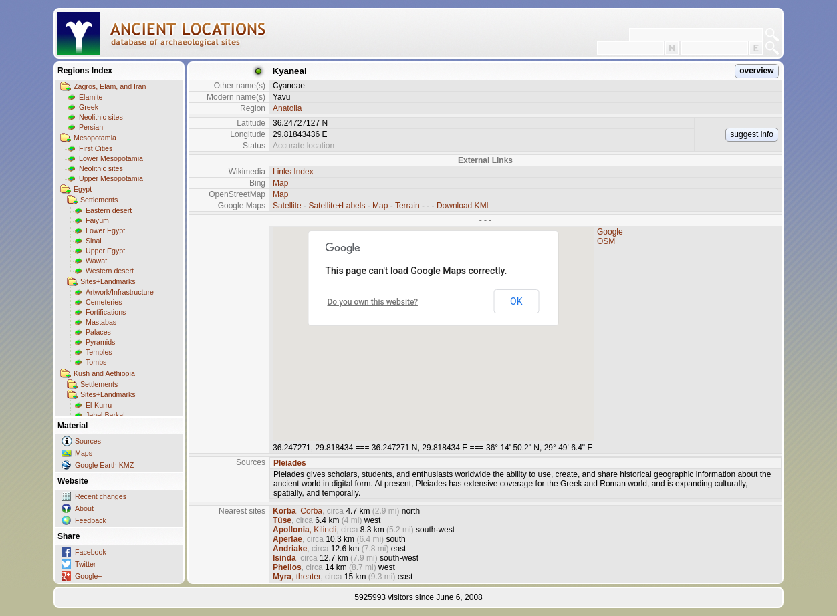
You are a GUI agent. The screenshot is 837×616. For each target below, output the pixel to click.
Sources (88, 441)
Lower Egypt (105, 230)
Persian (91, 127)
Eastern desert (109, 210)
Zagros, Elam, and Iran (110, 86)
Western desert (110, 271)
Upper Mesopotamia (111, 178)
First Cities (95, 148)
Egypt (83, 189)
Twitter (85, 564)
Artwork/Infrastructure (120, 292)
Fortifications (106, 312)
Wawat (96, 261)
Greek (88, 107)
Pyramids (100, 342)
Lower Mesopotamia (111, 158)
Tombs (96, 362)
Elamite (91, 97)
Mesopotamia (95, 138)
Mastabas (101, 322)
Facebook (90, 552)
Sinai (94, 241)
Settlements (99, 200)
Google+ (88, 576)
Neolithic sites (101, 117)
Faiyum (97, 220)
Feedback (90, 520)
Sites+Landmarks (108, 281)
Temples (99, 352)
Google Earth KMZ (104, 465)
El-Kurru (99, 405)
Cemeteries (104, 302)
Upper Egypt (105, 251)
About (84, 508)
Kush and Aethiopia (104, 373)
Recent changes (100, 496)
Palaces (98, 332)
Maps (83, 453)
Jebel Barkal (105, 415)
